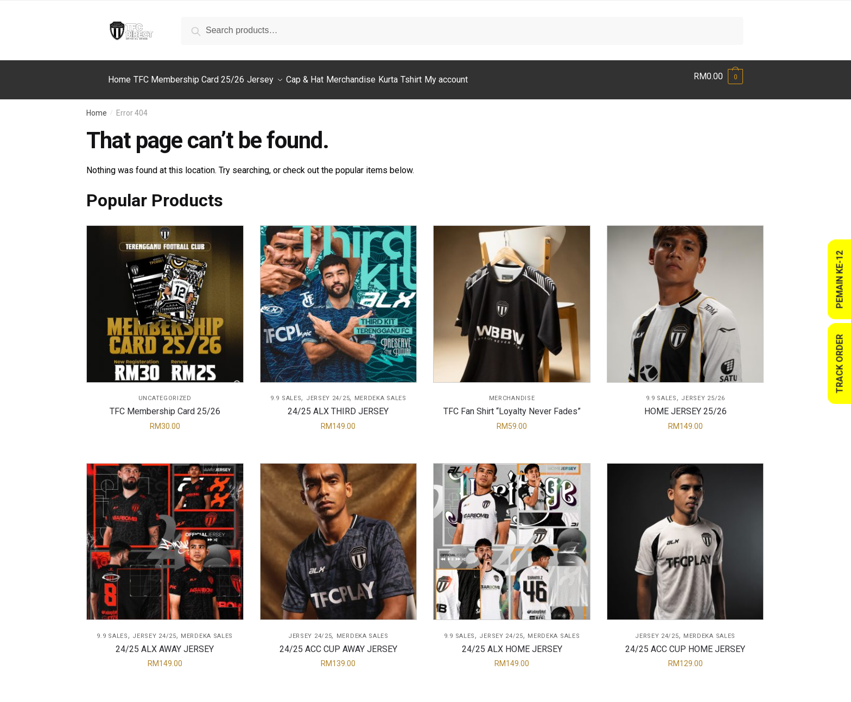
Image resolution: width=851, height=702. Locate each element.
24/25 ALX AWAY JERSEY (165, 642)
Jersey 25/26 (703, 391)
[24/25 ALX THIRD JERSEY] (338, 297)
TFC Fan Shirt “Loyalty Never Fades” (512, 405)
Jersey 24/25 (328, 391)
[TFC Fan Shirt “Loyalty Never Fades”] (511, 297)
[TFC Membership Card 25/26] (165, 297)
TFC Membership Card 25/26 (165, 405)
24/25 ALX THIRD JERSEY (338, 405)
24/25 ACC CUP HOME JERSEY (685, 642)
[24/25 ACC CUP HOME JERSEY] (685, 535)
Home (96, 106)
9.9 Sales (285, 391)
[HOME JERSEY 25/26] (685, 297)
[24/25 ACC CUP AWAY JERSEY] (338, 535)
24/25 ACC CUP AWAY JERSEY (338, 642)
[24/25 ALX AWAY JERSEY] (165, 535)
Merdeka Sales (380, 391)
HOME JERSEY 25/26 (685, 405)
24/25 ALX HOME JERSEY (512, 642)
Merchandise (512, 391)
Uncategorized (165, 391)
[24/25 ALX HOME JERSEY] (511, 535)
